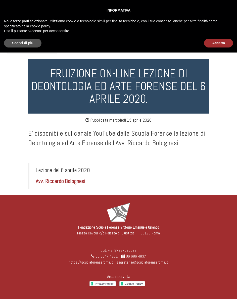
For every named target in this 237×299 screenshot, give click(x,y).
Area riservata (118, 276)
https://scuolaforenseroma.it (91, 262)
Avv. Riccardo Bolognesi (60, 181)
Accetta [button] (218, 43)
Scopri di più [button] (22, 43)
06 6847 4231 (107, 256)
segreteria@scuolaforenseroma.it (142, 262)
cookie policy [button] (40, 26)
